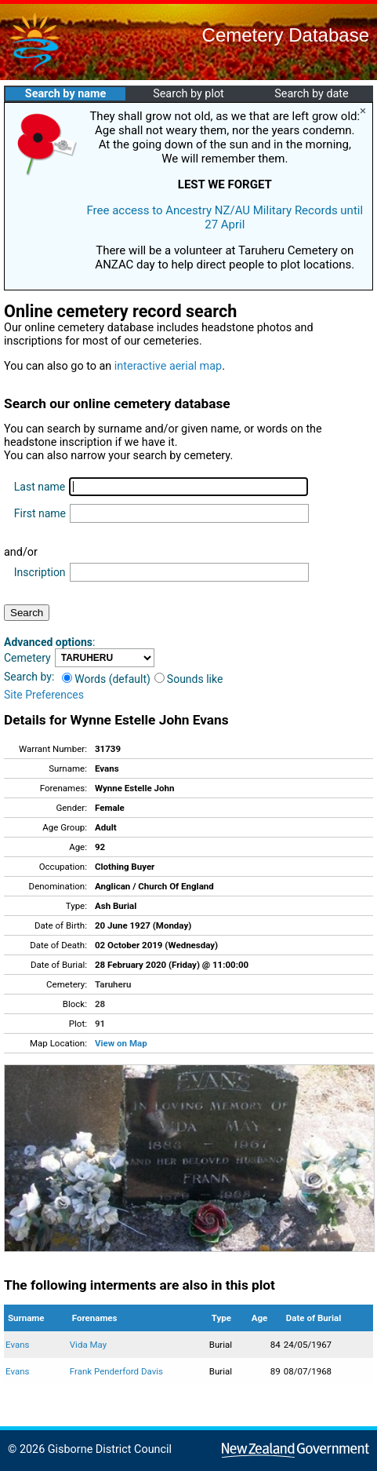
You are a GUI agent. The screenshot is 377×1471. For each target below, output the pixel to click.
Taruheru (113, 984)
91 (100, 1023)
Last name (39, 486)
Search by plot (188, 93)
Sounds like (188, 679)
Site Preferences (44, 694)
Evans (17, 1344)
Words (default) (106, 679)
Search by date (311, 93)
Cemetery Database (285, 35)
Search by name (65, 93)
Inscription (40, 572)
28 (100, 1003)
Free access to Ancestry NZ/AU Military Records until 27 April (224, 217)
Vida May (88, 1344)
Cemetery (27, 658)
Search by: (29, 676)
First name (40, 513)
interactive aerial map (168, 366)
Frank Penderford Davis (116, 1371)
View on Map (121, 1043)
